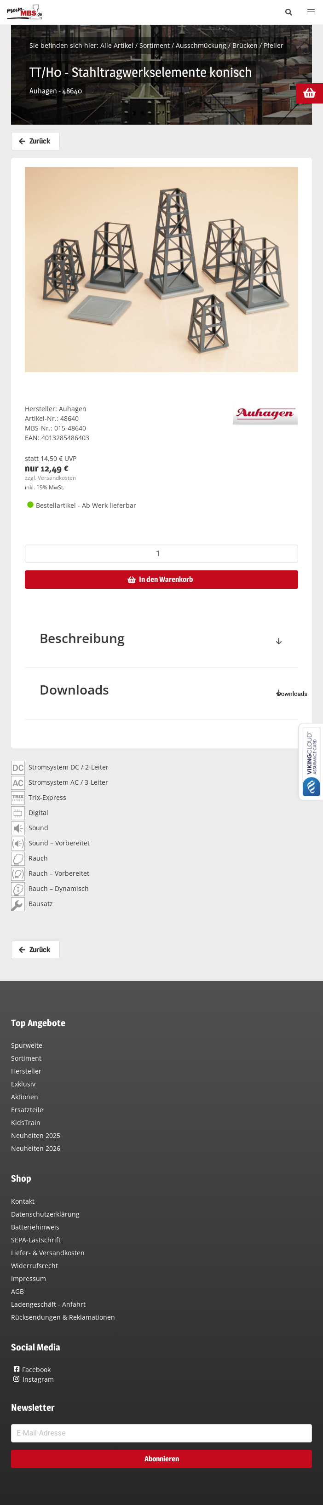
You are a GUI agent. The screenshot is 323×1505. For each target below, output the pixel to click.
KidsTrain (25, 1122)
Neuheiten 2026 (35, 1148)
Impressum (28, 1278)
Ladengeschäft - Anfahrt (48, 1304)
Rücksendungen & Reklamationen (63, 1317)
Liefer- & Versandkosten (48, 1252)
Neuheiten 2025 (35, 1135)
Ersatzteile (27, 1109)
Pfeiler (273, 45)
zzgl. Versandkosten (50, 478)
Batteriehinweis (35, 1227)
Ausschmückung (201, 45)
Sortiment (154, 45)
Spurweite (26, 1045)
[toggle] (278, 642)
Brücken (245, 45)
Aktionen (24, 1096)
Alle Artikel (116, 45)
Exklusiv (23, 1084)
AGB (17, 1291)
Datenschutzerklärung (45, 1214)
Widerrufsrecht (34, 1265)
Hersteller (26, 1071)
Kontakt (23, 1201)
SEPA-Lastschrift (36, 1239)
